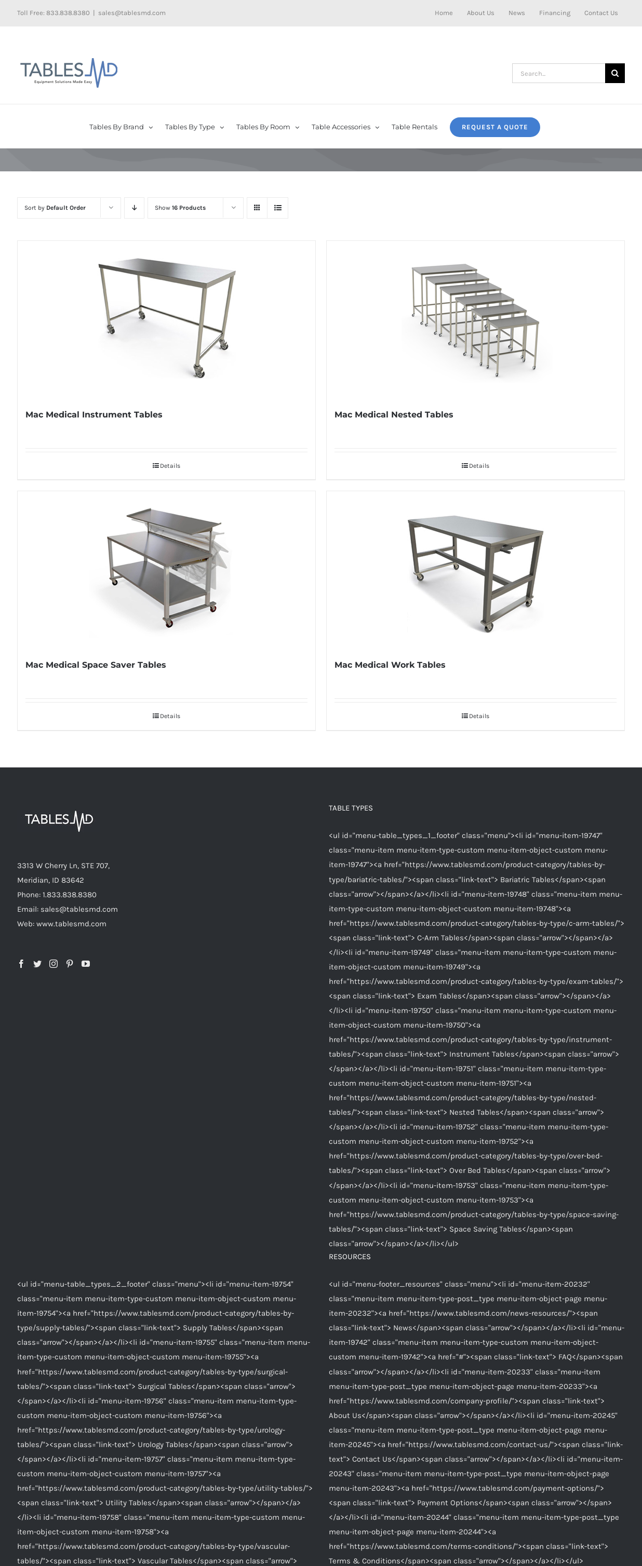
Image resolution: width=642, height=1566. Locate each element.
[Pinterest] (69, 964)
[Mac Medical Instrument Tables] (166, 319)
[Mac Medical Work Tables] (475, 569)
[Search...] (558, 73)
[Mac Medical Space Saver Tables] (166, 569)
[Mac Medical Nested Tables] (475, 319)
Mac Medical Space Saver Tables (95, 665)
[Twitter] (37, 964)
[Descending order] (134, 208)
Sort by (55, 207)
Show (180, 207)
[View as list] (278, 208)
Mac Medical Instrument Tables (94, 415)
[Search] (615, 73)
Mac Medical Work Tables (390, 665)
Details (170, 465)
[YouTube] (86, 964)
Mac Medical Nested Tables (394, 415)
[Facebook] (21, 964)
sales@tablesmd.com (132, 13)
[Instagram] (53, 964)
